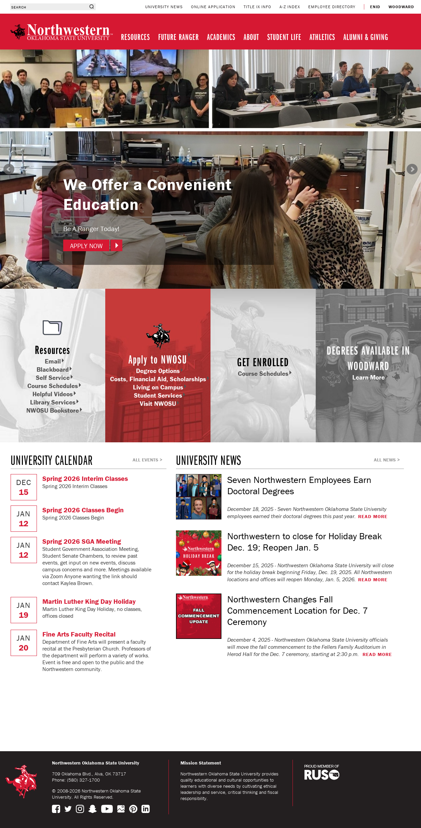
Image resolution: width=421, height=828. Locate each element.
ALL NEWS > (387, 460)
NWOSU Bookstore (52, 410)
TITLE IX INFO (257, 6)
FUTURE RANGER (178, 36)
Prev (8, 169)
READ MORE (373, 516)
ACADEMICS (221, 36)
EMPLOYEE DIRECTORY (331, 6)
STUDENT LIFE (284, 36)
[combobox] (48, 6)
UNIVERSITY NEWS (164, 6)
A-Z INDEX (290, 6)
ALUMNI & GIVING (365, 36)
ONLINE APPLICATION (213, 6)
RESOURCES (135, 36)
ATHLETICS (322, 36)
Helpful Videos (52, 394)
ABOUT (251, 36)
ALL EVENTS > (147, 460)
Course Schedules (52, 386)
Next (412, 169)
